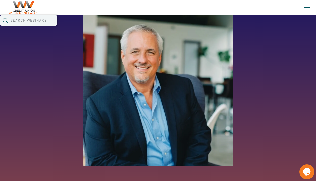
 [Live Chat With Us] (302, 168)
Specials (176, 26)
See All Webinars (56, 123)
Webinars (89, 26)
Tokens (142, 26)
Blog (235, 12)
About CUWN (266, 12)
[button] (255, 26)
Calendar (117, 26)
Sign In (301, 12)
